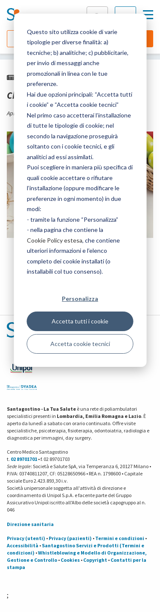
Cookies (70, 560)
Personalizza (80, 298)
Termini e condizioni (119, 538)
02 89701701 (24, 459)
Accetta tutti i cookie (80, 321)
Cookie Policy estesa (54, 240)
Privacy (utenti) (26, 538)
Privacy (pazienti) (70, 538)
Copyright (95, 560)
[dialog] (80, 190)
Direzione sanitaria (30, 524)
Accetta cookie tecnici (80, 343)
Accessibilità (22, 545)
